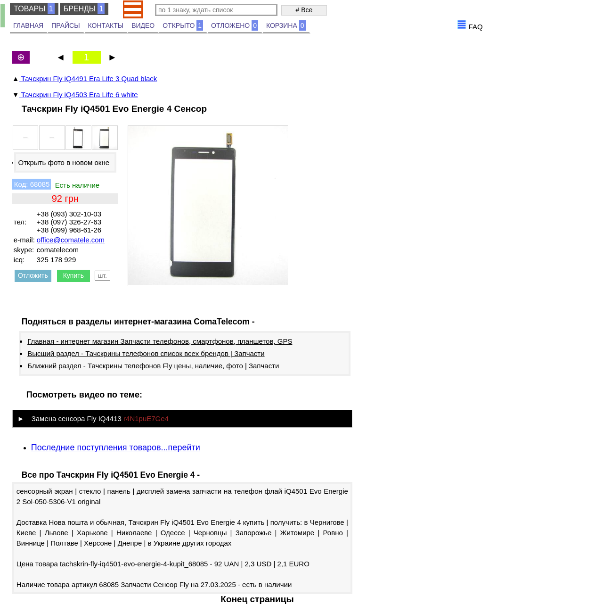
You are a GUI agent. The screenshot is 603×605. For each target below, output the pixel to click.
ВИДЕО (143, 25)
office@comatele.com (71, 240)
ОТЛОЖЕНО (234, 25)
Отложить (33, 275)
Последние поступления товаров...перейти (115, 447)
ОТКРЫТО (183, 25)
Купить (73, 275)
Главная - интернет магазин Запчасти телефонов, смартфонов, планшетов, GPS (159, 341)
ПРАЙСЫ (65, 25)
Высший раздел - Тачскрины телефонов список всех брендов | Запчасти (145, 353)
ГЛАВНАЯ (28, 25)
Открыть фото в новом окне (63, 162)
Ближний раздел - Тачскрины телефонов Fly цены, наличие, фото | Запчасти (153, 366)
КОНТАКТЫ (106, 25)
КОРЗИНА (286, 25)
